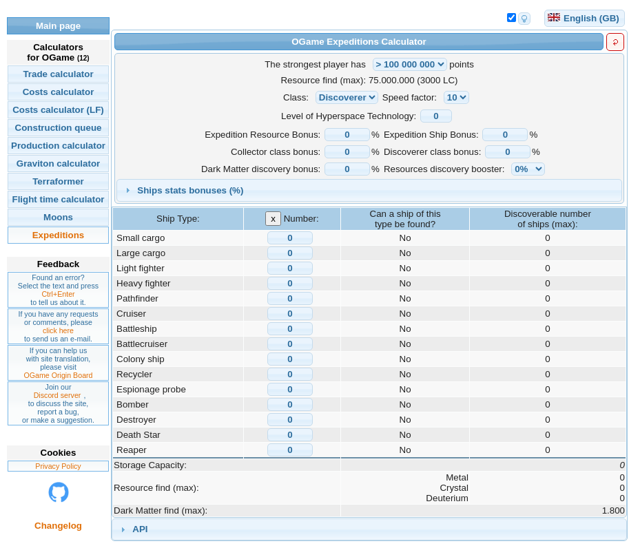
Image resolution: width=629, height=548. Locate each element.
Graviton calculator (58, 163)
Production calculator (58, 145)
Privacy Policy (58, 466)
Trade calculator (58, 74)
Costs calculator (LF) (58, 110)
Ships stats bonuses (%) (190, 190)
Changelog (58, 525)
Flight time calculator (58, 199)
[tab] (369, 190)
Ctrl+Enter (57, 294)
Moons (58, 217)
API (139, 529)
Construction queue (58, 128)
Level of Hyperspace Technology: (348, 116)
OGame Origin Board (57, 375)
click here (58, 330)
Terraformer (58, 181)
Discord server (57, 395)
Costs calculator (58, 92)
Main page (58, 26)
